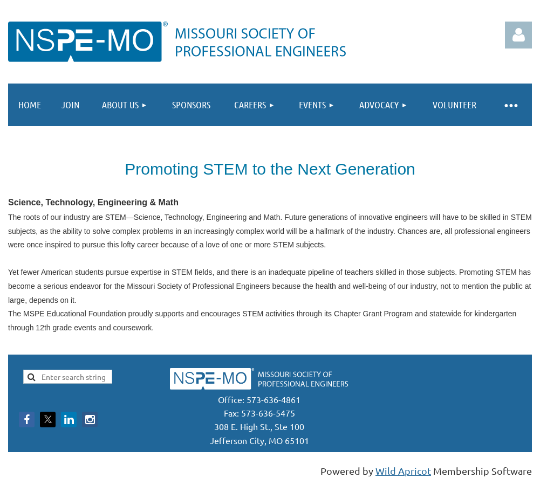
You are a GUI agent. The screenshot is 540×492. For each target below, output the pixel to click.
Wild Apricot (403, 470)
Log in (518, 35)
